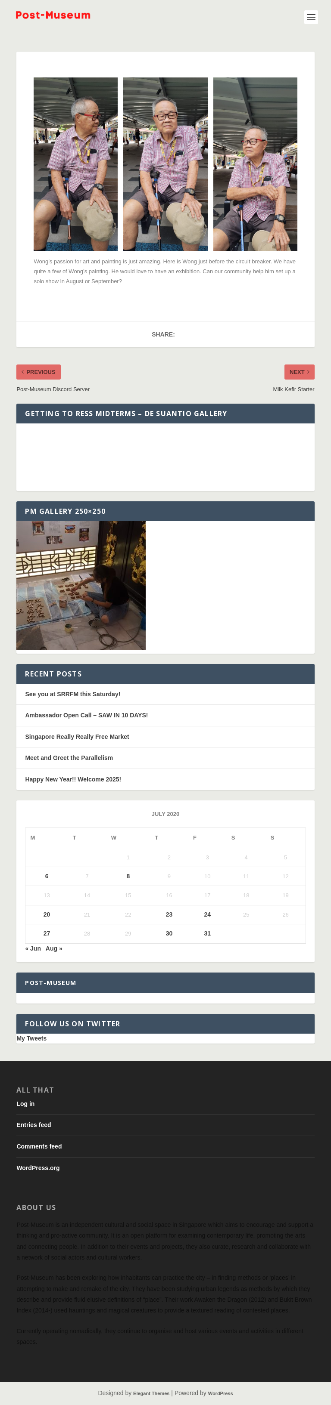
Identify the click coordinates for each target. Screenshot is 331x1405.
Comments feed (39, 1146)
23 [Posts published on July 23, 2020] (169, 914)
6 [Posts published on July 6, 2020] (47, 876)
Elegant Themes (151, 1393)
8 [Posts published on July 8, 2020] (128, 876)
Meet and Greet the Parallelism (69, 757)
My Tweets (31, 1038)
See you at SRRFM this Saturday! (72, 694)
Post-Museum (50, 983)
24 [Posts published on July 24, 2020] (207, 914)
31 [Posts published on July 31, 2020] (207, 933)
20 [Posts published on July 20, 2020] (47, 914)
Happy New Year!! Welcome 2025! (73, 779)
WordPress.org (37, 1167)
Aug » (54, 948)
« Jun (33, 948)
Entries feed (33, 1124)
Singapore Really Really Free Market (77, 736)
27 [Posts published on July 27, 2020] (47, 933)
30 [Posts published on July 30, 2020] (169, 933)
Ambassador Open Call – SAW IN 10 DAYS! (86, 715)
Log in (25, 1103)
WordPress (220, 1393)
